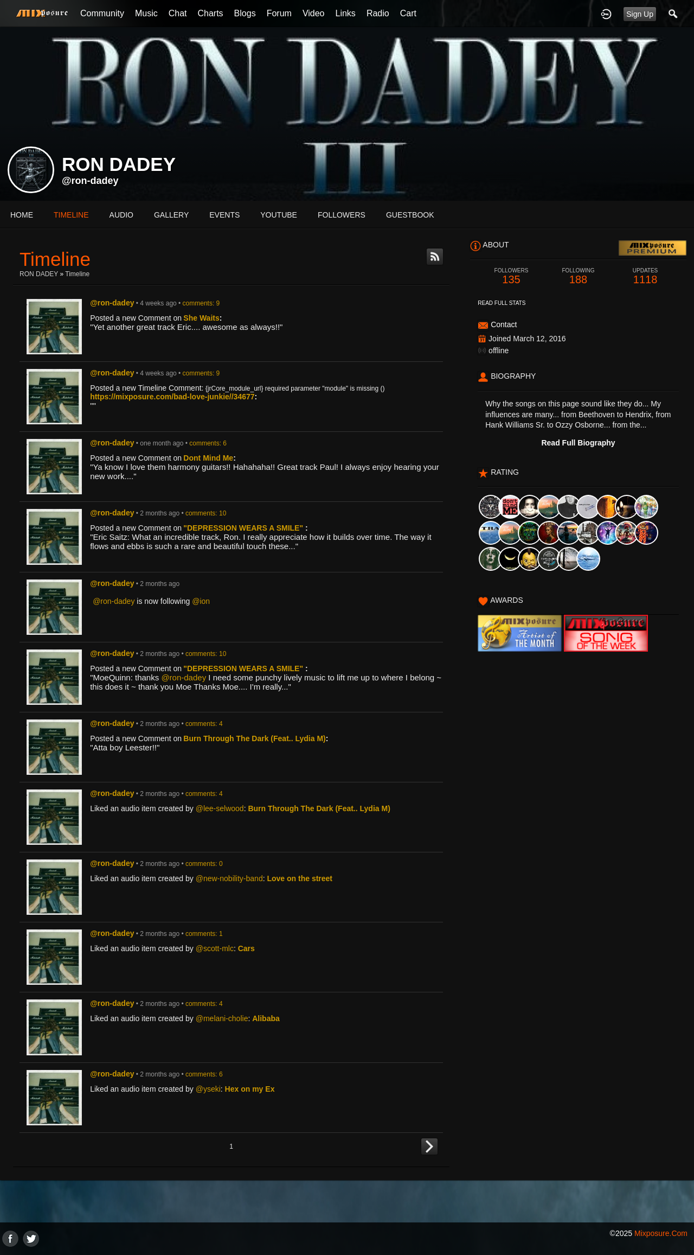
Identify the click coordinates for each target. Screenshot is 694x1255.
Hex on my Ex (250, 1089)
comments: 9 (201, 303)
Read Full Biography (578, 442)
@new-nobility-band (229, 878)
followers (341, 215)
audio (121, 215)
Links (346, 13)
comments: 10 (205, 513)
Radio (378, 13)
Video (314, 13)
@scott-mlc (215, 948)
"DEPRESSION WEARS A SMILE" (244, 528)
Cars (246, 948)
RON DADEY (39, 274)
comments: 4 (204, 724)
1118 (645, 276)
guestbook (410, 215)
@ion (201, 601)
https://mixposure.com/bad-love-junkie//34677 (172, 396)
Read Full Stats (501, 303)
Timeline (71, 215)
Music (146, 13)
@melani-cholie (222, 1018)
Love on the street (299, 878)
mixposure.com (660, 1233)
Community (102, 13)
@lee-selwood (220, 808)
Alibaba (266, 1018)
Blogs (245, 13)
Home (21, 215)
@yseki (208, 1089)
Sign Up (639, 14)
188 (578, 276)
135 (511, 276)
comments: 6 (208, 443)
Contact (504, 324)
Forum (279, 13)
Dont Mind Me (208, 458)
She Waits (201, 318)
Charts (210, 13)
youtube (278, 215)
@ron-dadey (90, 180)
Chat (178, 13)
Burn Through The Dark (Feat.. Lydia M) (254, 738)
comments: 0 (204, 864)
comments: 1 (204, 934)
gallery (171, 215)
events (224, 215)
